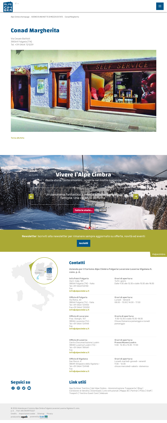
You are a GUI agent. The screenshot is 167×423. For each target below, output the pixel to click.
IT (16, 4)
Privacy (50, 414)
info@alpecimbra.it (79, 291)
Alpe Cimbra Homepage (20, 17)
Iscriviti (83, 243)
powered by (39, 417)
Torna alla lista (17, 138)
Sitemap (40, 414)
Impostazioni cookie (27, 414)
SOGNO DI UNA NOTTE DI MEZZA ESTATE (47, 17)
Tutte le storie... (83, 210)
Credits (14, 414)
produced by (19, 417)
